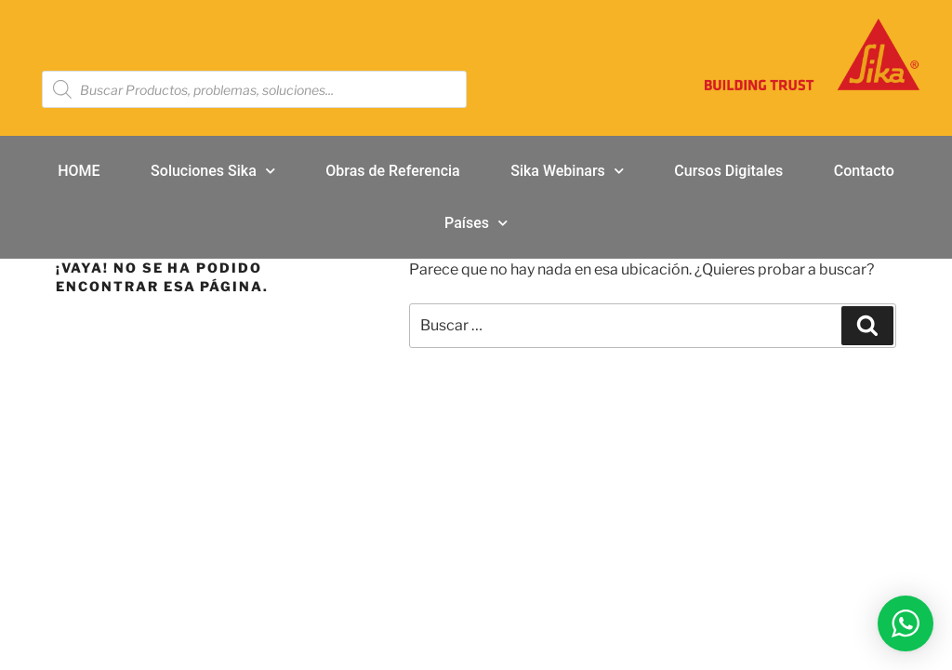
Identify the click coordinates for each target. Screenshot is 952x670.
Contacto (864, 171)
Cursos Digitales (728, 171)
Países (476, 222)
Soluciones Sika (213, 170)
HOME (78, 171)
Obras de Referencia (392, 171)
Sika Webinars (567, 170)
